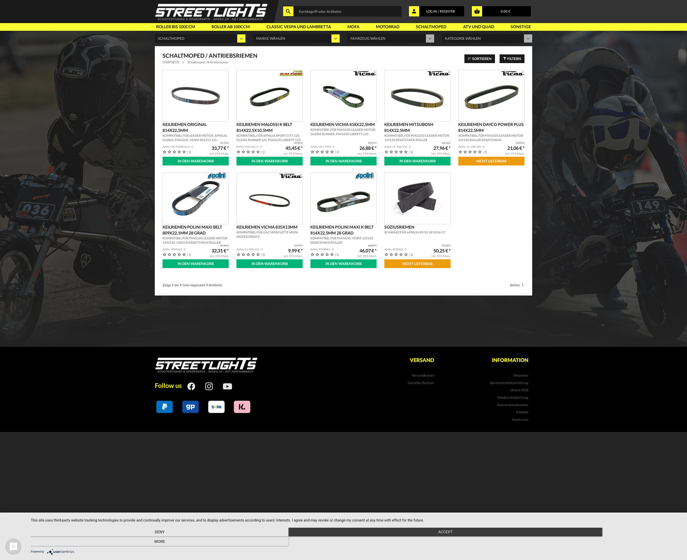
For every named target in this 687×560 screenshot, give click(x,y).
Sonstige (521, 26)
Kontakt (522, 411)
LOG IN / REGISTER (440, 11)
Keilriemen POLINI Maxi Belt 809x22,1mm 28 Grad (196, 234)
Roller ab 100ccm (231, 26)
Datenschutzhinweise (512, 403)
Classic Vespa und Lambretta (298, 26)
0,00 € (505, 11)
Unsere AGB (519, 389)
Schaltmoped (431, 26)
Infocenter (520, 374)
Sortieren (480, 58)
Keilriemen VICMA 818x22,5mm (343, 129)
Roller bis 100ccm (175, 26)
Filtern (512, 58)
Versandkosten (423, 374)
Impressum (520, 418)
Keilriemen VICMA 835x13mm (269, 231)
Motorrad (387, 26)
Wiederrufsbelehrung (512, 396)
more (584, 542)
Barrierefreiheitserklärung (509, 381)
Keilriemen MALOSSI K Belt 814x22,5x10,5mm (269, 132)
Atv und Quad (478, 26)
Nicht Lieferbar (491, 161)
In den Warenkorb (196, 161)
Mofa (353, 26)
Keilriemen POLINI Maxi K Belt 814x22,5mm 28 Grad (343, 234)
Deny (128, 542)
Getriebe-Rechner (421, 381)
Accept (356, 542)
